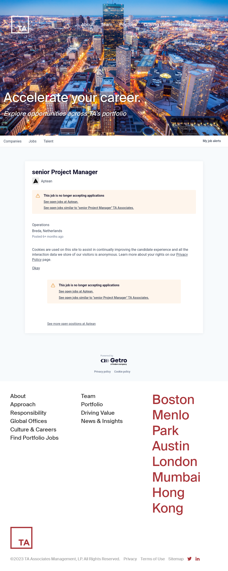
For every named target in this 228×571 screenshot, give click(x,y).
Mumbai (176, 477)
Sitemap (176, 559)
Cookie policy (122, 371)
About (18, 396)
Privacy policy (102, 371)
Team (88, 396)
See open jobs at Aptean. (61, 202)
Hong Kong (168, 500)
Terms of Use (152, 559)
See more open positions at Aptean (71, 324)
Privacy (130, 559)
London (174, 462)
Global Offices (28, 421)
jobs (33, 141)
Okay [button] (36, 268)
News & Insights (102, 421)
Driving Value (98, 412)
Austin (171, 446)
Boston (173, 400)
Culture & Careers (33, 429)
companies (13, 141)
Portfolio (92, 404)
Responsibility (28, 412)
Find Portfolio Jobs (34, 437)
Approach (23, 404)
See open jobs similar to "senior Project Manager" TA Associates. (89, 208)
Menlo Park (170, 422)
